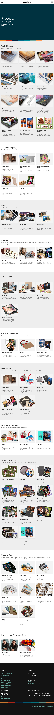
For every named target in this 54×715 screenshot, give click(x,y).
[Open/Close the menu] (52, 2)
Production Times (5, 680)
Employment (4, 687)
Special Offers (5, 675)
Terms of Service (42, 706)
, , (40, 682)
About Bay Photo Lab (6, 673)
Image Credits (50, 706)
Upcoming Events (5, 698)
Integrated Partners (6, 685)
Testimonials (4, 677)
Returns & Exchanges (6, 682)
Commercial (4, 684)
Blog (2, 697)
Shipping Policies (5, 679)
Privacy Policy (35, 706)
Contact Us (30, 677)
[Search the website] (2, 2)
